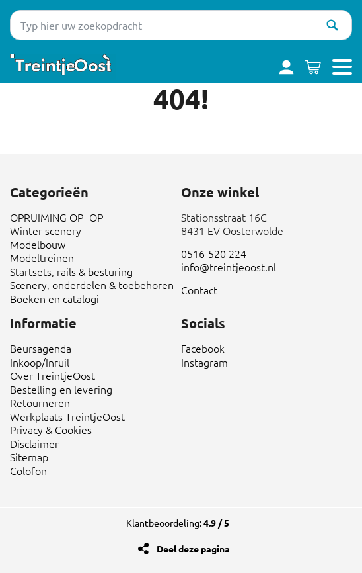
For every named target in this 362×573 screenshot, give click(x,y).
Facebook (203, 348)
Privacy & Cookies (51, 429)
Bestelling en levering (61, 389)
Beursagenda (40, 348)
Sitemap (29, 456)
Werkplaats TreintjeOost (67, 416)
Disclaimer (34, 443)
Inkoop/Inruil (39, 362)
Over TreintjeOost (52, 375)
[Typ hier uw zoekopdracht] (181, 25)
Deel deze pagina (193, 548)
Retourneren (40, 402)
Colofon (28, 470)
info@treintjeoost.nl (228, 266)
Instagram (204, 362)
